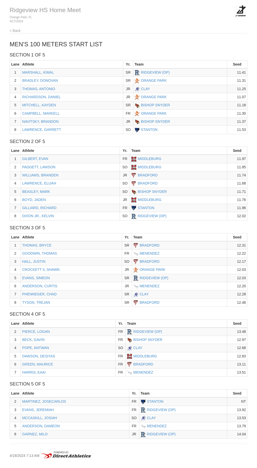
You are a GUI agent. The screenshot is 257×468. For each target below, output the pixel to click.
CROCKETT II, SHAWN (41, 270)
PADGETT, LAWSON (38, 167)
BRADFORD (148, 175)
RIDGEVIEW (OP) (155, 72)
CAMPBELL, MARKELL (41, 113)
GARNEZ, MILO (35, 434)
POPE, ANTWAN (35, 348)
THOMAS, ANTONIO (38, 89)
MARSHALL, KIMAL (38, 72)
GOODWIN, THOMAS (39, 253)
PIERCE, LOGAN (36, 332)
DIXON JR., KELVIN (38, 216)
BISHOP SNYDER (155, 105)
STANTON (149, 130)
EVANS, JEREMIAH (38, 410)
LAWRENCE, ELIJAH (39, 183)
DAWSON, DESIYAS (38, 356)
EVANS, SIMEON (36, 278)
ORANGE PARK (154, 80)
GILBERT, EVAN (35, 159)
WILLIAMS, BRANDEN (40, 175)
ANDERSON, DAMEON (41, 426)
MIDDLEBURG (149, 159)
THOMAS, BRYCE (37, 245)
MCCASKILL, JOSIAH (39, 418)
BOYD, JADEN (34, 200)
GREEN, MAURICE (37, 364)
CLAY (145, 89)
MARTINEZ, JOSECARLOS (44, 401)
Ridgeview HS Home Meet (45, 10)
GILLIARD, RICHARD (39, 208)
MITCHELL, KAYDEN (39, 105)
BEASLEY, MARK (36, 192)
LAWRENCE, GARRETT (41, 130)
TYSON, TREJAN (36, 302)
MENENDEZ (150, 253)
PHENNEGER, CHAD (39, 294)
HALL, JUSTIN (34, 261)
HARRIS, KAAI (34, 372)
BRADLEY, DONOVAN (40, 80)
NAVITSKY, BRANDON (40, 121)
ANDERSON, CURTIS (39, 286)
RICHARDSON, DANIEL (41, 97)
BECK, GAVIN (33, 340)
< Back (15, 31)
